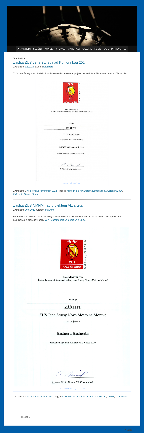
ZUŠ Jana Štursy (29, 194)
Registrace (101, 49)
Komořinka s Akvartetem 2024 (42, 191)
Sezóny (37, 49)
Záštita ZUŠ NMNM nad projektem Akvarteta (48, 205)
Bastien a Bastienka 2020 (39, 396)
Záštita (16, 194)
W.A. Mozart (100, 396)
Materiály (74, 49)
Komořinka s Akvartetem (79, 191)
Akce (62, 49)
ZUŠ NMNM (121, 396)
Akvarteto (24, 49)
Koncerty (51, 49)
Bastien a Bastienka (83, 396)
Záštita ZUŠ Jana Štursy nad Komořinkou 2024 (50, 62)
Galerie (87, 49)
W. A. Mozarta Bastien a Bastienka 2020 (65, 220)
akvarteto (48, 67)
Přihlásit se (118, 49)
